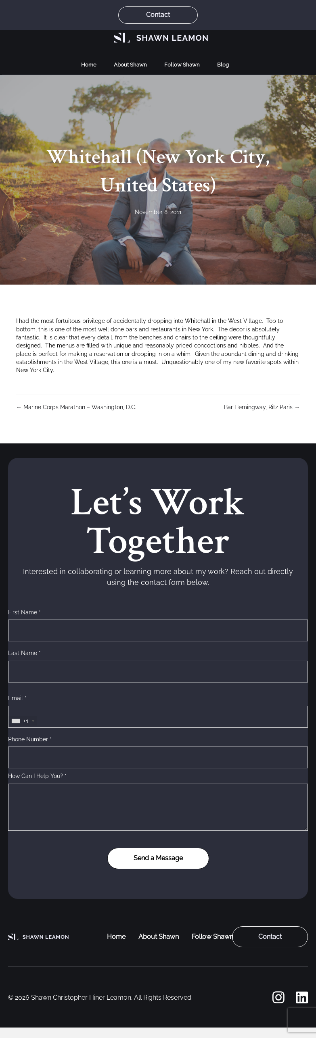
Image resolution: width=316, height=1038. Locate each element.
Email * (17, 698)
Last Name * (24, 653)
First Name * (24, 612)
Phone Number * (30, 739)
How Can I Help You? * (37, 776)
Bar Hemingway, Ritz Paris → (262, 407)
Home (88, 65)
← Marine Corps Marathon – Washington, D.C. (76, 407)
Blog (223, 65)
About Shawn (130, 65)
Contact (158, 15)
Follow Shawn (182, 65)
